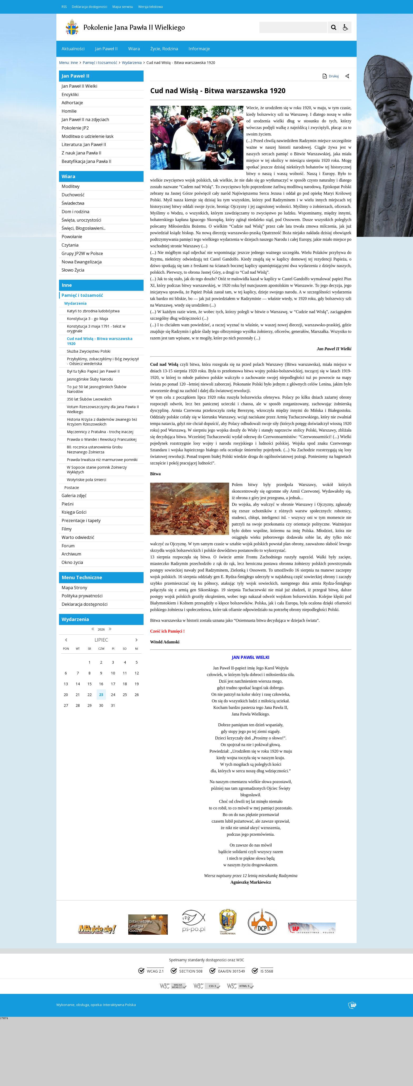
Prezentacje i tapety (81, 587)
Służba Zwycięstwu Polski (88, 417)
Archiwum (71, 620)
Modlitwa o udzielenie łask (88, 203)
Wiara (134, 49)
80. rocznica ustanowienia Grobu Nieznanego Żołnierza (94, 516)
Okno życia (72, 629)
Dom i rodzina (75, 278)
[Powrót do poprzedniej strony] (347, 143)
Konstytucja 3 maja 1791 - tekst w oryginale (96, 395)
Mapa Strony (74, 654)
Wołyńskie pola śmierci (86, 546)
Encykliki (70, 161)
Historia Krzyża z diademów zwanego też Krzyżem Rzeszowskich (102, 488)
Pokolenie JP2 (75, 194)
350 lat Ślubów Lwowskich (89, 465)
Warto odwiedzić (78, 604)
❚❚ (67, 113)
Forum (68, 612)
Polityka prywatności (82, 662)
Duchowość (73, 261)
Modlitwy (71, 253)
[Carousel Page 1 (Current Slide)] (107, 113)
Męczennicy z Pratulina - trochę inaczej (100, 498)
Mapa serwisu (122, 6)
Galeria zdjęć (74, 562)
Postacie (71, 554)
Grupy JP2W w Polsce (82, 320)
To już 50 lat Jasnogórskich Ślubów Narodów (96, 456)
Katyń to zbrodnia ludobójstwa (93, 377)
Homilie (69, 178)
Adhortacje (72, 169)
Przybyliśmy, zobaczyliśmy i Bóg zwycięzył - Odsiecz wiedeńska (103, 428)
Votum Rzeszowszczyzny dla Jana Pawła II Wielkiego (103, 476)
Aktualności (73, 49)
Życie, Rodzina (164, 49)
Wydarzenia (75, 369)
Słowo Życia (73, 336)
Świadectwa (73, 270)
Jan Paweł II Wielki (79, 153)
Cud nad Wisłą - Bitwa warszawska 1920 (99, 408)
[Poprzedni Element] (81, 113)
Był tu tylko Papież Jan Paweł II (93, 437)
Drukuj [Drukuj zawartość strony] (330, 142)
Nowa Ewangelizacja (82, 328)
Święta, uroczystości (81, 286)
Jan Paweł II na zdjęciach (85, 186)
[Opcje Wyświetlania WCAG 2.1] (345, 27)
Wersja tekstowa (150, 6)
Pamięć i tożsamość (82, 362)
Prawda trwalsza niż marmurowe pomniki (102, 526)
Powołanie (72, 303)
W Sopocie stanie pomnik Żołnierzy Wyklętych (97, 536)
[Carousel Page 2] (112, 113)
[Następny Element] (94, 113)
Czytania (70, 311)
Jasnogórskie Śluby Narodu (90, 445)
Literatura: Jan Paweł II (84, 211)
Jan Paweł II (106, 49)
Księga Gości (74, 579)
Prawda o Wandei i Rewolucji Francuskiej (101, 505)
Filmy (67, 595)
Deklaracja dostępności (89, 6)
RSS (64, 6)
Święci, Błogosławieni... (84, 295)
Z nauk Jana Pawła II (81, 219)
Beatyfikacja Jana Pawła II (86, 228)
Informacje (199, 49)
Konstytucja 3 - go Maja (87, 385)
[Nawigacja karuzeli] (88, 113)
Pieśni (67, 570)
